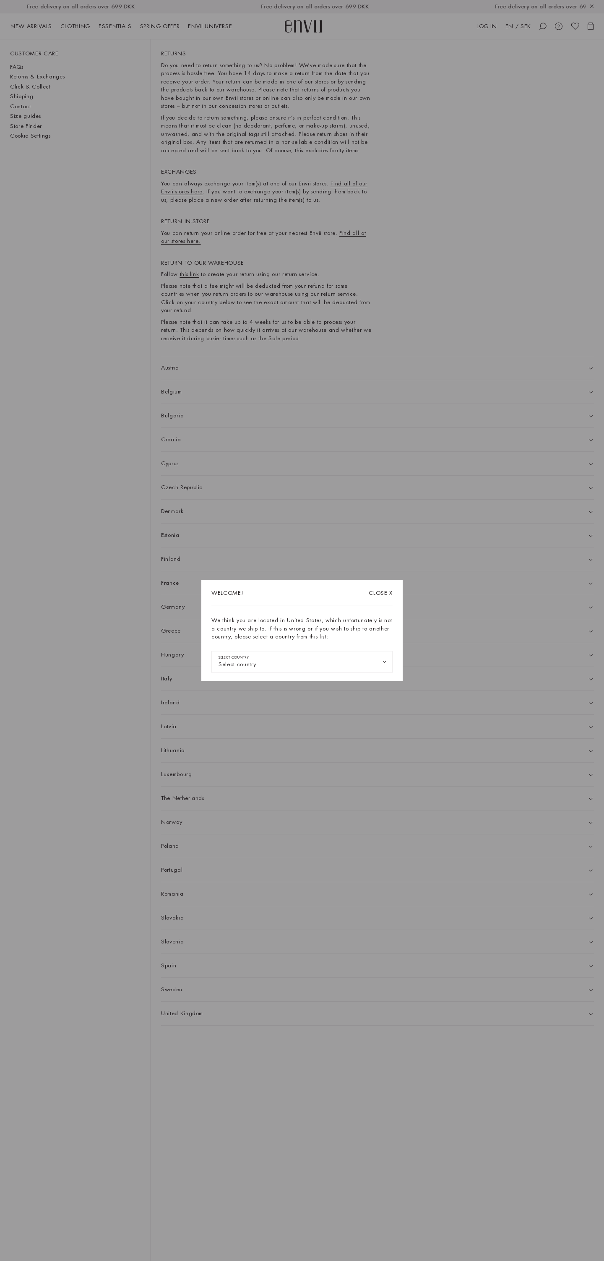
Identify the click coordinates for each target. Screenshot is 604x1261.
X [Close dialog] (381, 593)
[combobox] (302, 661)
